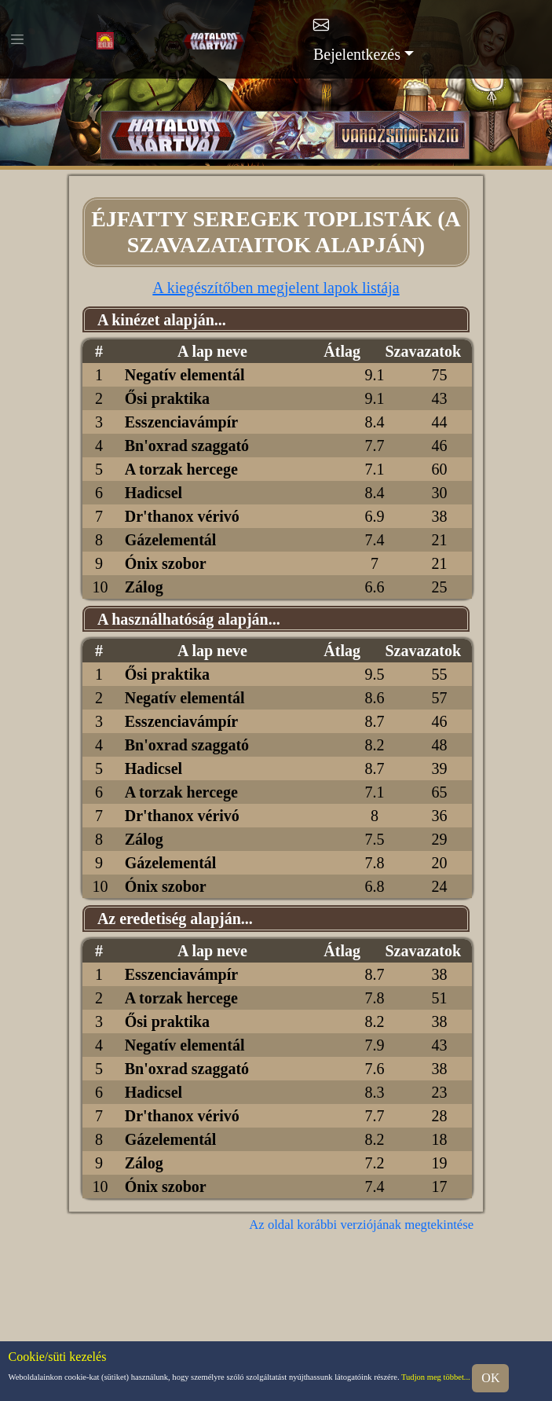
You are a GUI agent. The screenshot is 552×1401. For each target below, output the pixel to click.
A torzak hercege (181, 469)
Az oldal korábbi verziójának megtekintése (361, 1224)
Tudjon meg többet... (435, 1377)
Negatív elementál (185, 374)
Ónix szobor (166, 563)
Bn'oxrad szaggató (187, 445)
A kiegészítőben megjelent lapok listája (275, 287)
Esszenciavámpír (181, 422)
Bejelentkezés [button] (356, 54)
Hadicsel (153, 492)
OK (490, 1377)
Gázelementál (171, 539)
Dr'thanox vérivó (182, 516)
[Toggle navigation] (17, 39)
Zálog (144, 587)
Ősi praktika (167, 398)
